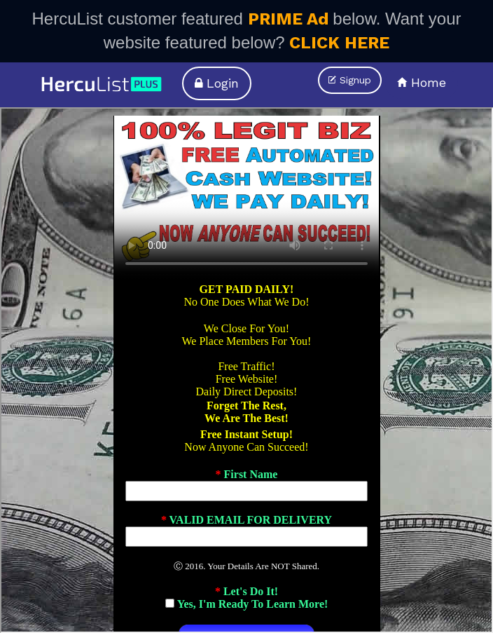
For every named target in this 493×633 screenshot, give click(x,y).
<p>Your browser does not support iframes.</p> (246, 370)
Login (217, 83)
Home (421, 82)
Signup (349, 80)
